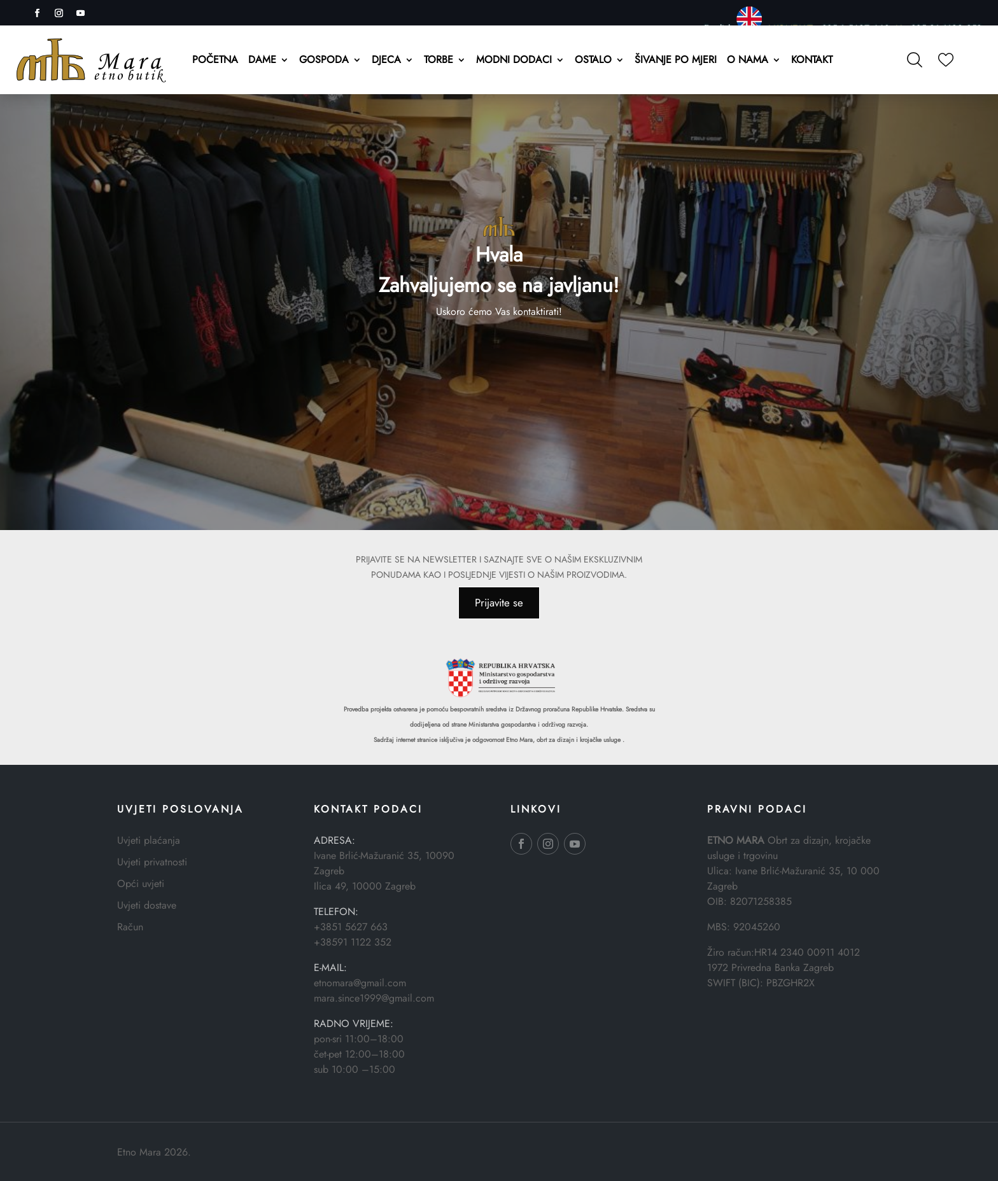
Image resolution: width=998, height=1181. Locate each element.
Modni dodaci (514, 61)
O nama (747, 61)
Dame (262, 61)
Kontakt (812, 61)
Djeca (386, 61)
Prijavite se (499, 602)
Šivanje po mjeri (676, 61)
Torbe (438, 61)
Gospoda (324, 61)
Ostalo (593, 61)
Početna (215, 61)
